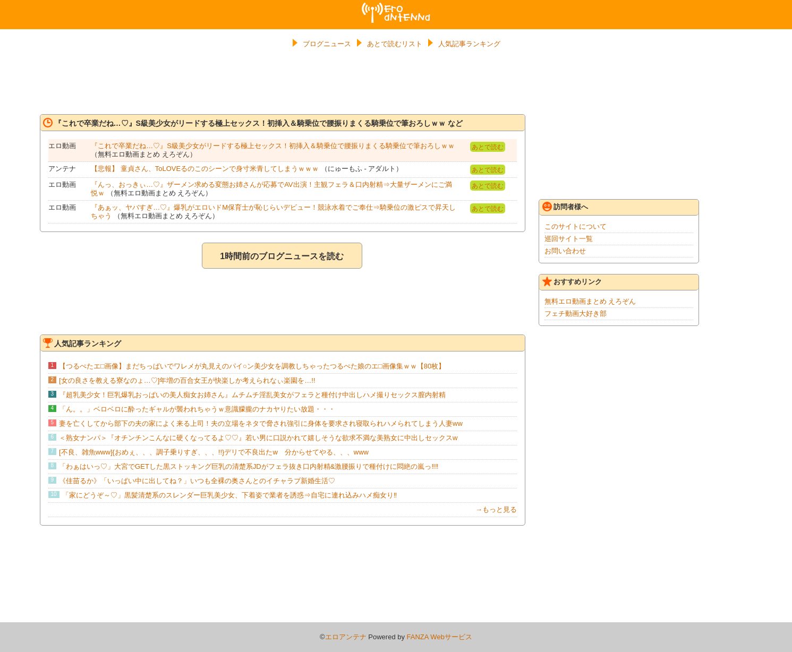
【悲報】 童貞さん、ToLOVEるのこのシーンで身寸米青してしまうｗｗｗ (205, 169)
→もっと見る (496, 509)
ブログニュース (327, 44)
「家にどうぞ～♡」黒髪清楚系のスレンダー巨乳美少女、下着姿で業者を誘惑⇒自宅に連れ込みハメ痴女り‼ (229, 495)
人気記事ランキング (469, 44)
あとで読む (488, 147)
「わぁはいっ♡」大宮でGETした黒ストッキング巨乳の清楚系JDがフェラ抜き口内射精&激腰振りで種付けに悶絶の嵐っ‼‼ (248, 466)
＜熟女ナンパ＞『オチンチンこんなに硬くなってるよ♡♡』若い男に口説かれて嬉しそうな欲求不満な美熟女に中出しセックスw (258, 438)
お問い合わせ (565, 251)
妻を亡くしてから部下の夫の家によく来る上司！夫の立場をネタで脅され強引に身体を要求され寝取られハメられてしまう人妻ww (261, 423)
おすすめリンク (572, 281)
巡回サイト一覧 (568, 239)
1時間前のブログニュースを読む (282, 256)
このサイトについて (575, 226)
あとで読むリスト (394, 44)
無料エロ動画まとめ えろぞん (590, 301)
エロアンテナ (396, 7)
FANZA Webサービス (439, 637)
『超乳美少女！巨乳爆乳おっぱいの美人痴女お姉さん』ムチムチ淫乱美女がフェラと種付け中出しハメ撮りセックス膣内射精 (252, 395)
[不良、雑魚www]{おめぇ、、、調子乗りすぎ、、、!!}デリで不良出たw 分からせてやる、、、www (214, 452)
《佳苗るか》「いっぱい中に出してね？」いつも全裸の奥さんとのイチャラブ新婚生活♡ (197, 481)
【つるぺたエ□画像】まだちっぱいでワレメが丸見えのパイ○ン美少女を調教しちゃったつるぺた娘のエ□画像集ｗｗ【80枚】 (252, 366)
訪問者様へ (565, 206)
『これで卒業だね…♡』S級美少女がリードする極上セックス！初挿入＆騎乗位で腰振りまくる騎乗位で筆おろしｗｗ (273, 146)
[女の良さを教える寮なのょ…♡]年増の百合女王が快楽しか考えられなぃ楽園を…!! (187, 380)
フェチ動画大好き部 (575, 314)
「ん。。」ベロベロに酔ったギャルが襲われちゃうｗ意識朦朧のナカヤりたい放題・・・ (197, 409)
